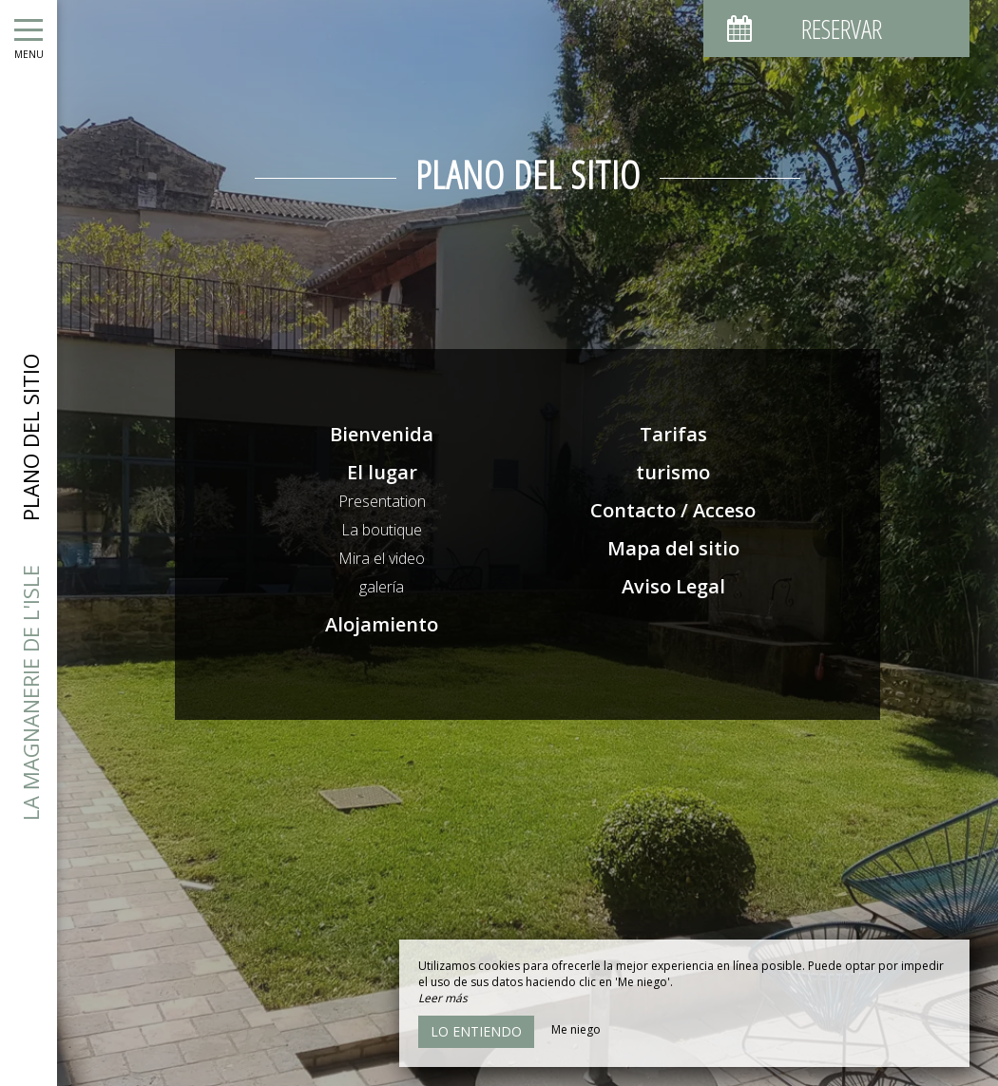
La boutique (381, 529)
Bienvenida (381, 434)
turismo (673, 472)
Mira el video (381, 558)
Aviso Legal (673, 586)
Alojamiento (381, 624)
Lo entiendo (476, 1031)
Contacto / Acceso (673, 510)
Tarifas (673, 434)
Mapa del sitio (673, 548)
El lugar (382, 472)
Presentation (382, 501)
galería (381, 586)
